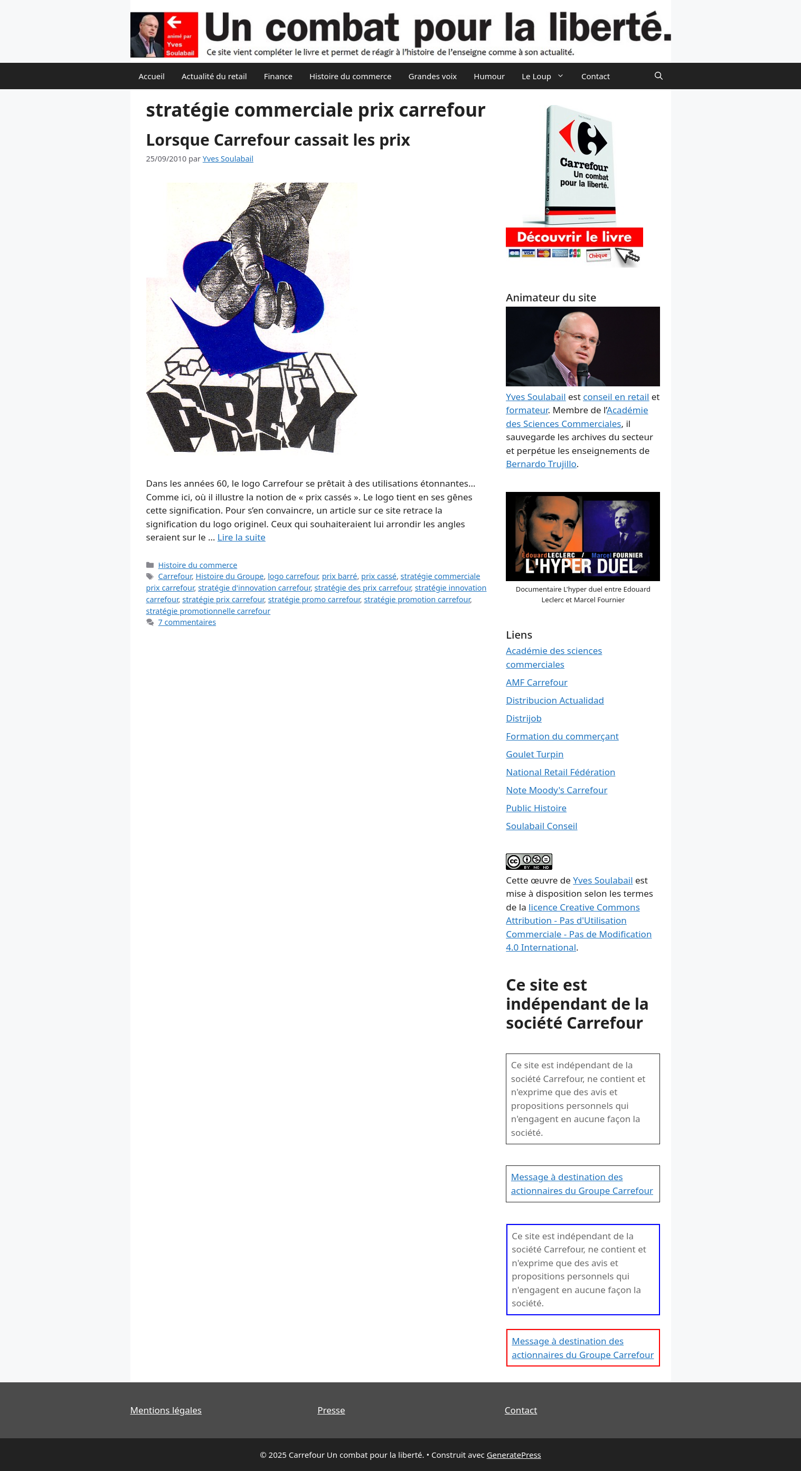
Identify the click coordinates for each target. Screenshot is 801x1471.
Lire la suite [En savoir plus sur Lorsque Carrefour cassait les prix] (242, 537)
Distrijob (524, 718)
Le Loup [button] (547, 76)
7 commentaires (187, 622)
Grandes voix (433, 76)
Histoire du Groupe (230, 576)
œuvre (544, 880)
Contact (595, 76)
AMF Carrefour (537, 682)
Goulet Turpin (534, 754)
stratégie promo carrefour (314, 599)
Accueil (152, 76)
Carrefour (175, 576)
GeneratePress (514, 1454)
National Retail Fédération (560, 772)
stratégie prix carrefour (223, 599)
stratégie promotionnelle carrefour (208, 611)
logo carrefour (293, 576)
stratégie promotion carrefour (417, 599)
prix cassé (379, 576)
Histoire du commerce (350, 76)
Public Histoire (536, 808)
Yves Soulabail (603, 880)
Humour (489, 76)
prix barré (339, 576)
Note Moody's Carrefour (556, 790)
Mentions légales (166, 1410)
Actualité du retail (214, 76)
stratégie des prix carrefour (363, 588)
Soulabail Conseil (541, 826)
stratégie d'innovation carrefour (254, 588)
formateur (527, 410)
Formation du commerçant (562, 736)
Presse (331, 1410)
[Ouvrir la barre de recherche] (658, 76)
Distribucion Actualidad (555, 700)
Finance (278, 76)
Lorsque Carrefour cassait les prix (278, 139)
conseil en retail (616, 397)
